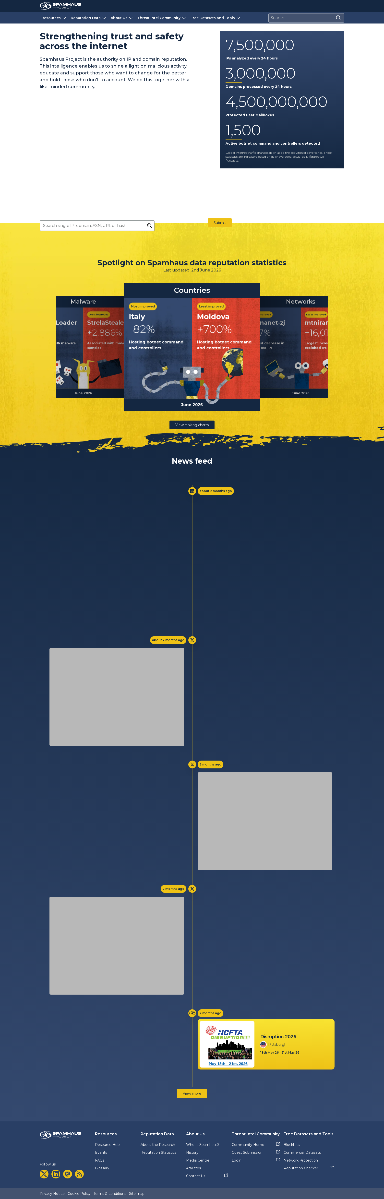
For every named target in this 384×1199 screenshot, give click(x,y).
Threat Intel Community (162, 17)
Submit (220, 223)
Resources (54, 17)
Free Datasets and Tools (216, 17)
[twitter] (44, 1174)
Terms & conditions (110, 1193)
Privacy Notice (52, 1193)
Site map (136, 1193)
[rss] (79, 1174)
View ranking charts (192, 425)
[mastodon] (67, 1174)
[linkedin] (55, 1174)
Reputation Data (89, 17)
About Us (122, 17)
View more (192, 1093)
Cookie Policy (79, 1193)
